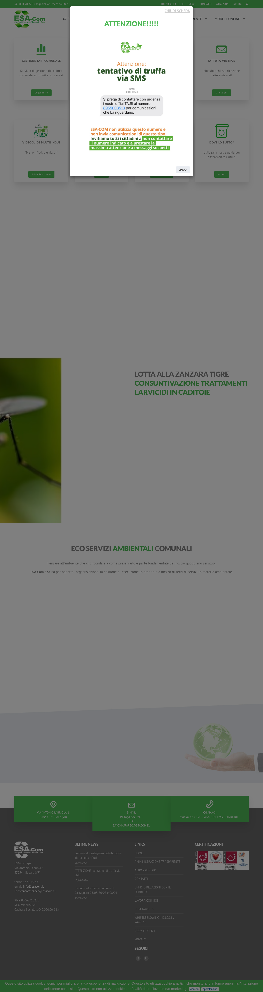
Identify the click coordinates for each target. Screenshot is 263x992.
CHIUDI (183, 169)
